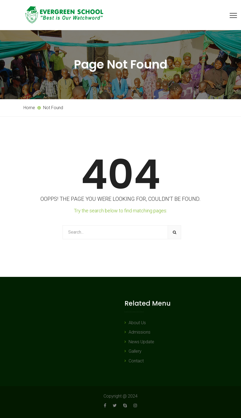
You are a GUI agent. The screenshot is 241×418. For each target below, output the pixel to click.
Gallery (135, 351)
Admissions (139, 332)
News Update (141, 341)
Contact (136, 360)
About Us (137, 322)
